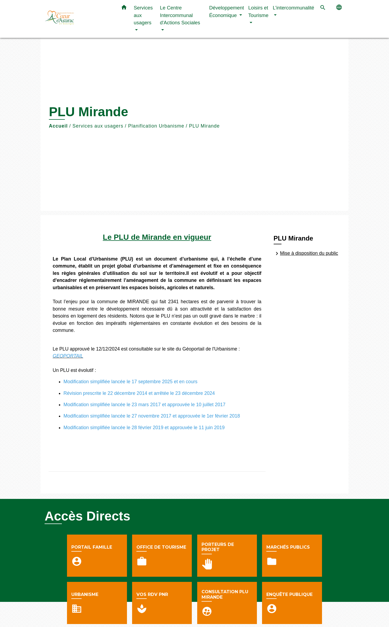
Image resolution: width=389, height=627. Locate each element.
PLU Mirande (204, 126)
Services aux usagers (97, 126)
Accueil (58, 126)
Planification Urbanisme (156, 126)
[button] (124, 8)
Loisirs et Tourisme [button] (258, 11)
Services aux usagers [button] (143, 15)
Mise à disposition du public (306, 253)
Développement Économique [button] (226, 11)
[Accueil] (78, 19)
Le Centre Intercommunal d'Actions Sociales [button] (180, 15)
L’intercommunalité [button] (293, 8)
